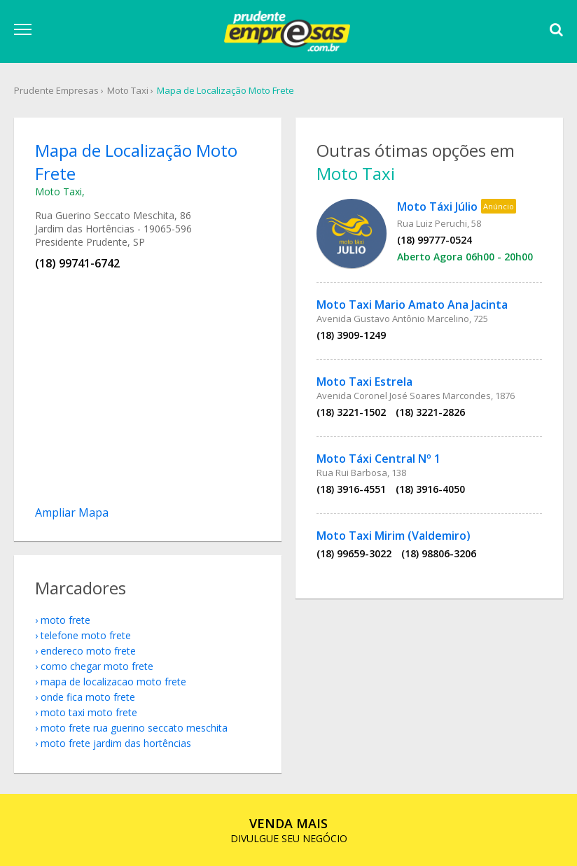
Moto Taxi (127, 90)
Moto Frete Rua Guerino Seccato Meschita (134, 727)
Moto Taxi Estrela (364, 381)
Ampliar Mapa (72, 512)
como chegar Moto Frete (97, 666)
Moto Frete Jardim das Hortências (116, 743)
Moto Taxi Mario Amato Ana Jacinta (412, 304)
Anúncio (498, 206)
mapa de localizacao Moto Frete (113, 681)
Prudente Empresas (56, 90)
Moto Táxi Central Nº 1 (378, 458)
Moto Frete (65, 620)
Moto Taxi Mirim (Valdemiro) (394, 535)
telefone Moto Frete (86, 635)
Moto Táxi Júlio (437, 206)
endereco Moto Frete (88, 650)
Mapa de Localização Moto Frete (225, 90)
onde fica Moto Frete (88, 697)
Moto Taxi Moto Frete (89, 712)
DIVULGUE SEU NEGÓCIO (288, 830)
